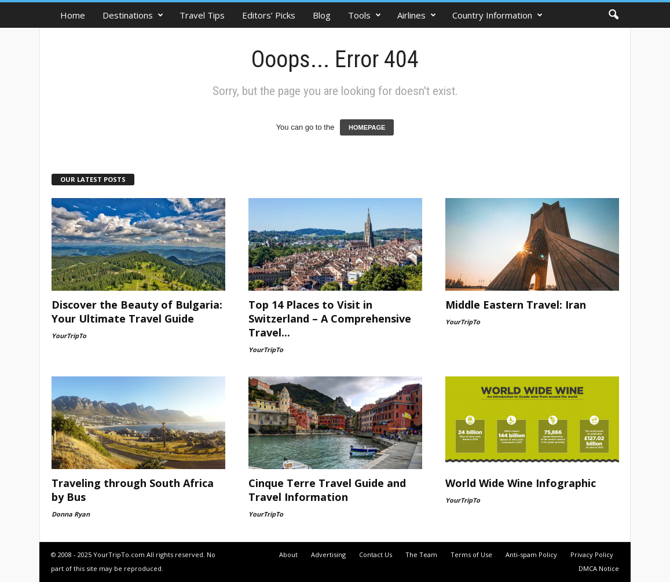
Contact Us (375, 554)
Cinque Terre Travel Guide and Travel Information (327, 490)
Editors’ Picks (268, 15)
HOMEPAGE (367, 127)
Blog (322, 15)
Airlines (416, 15)
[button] (613, 15)
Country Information (497, 15)
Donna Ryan (71, 514)
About (288, 554)
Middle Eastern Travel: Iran (515, 305)
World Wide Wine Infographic (520, 483)
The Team (421, 554)
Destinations (132, 15)
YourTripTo (69, 335)
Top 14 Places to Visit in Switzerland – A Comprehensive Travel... (329, 318)
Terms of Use (471, 554)
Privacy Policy (591, 554)
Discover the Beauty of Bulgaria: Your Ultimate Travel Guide (137, 311)
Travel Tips (202, 15)
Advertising (328, 554)
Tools (364, 15)
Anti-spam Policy (531, 554)
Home (72, 15)
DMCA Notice (599, 568)
